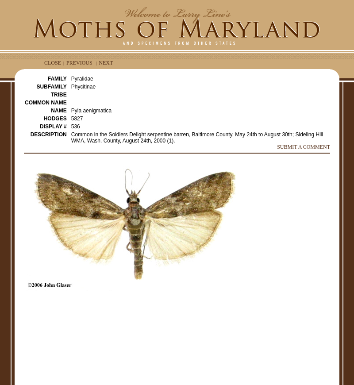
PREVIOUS (79, 63)
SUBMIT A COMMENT (303, 147)
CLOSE (52, 63)
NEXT (106, 63)
